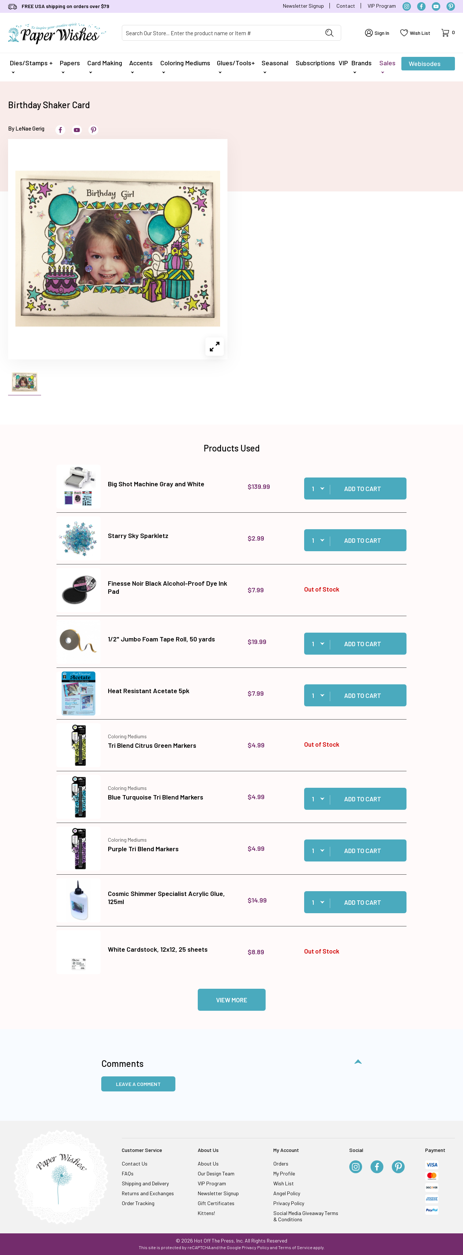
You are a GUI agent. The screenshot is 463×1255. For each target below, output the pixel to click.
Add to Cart (362, 488)
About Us (208, 1163)
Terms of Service (295, 1247)
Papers (70, 66)
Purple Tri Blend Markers (143, 849)
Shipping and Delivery (145, 1183)
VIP (343, 63)
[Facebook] (421, 6)
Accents (141, 66)
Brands (361, 66)
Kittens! (206, 1213)
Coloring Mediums (185, 66)
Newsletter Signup (303, 6)
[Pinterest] (450, 6)
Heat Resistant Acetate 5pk (148, 691)
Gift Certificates (216, 1203)
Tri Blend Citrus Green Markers (152, 745)
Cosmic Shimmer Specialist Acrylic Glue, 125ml (166, 897)
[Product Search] (220, 32)
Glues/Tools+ (236, 66)
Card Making (104, 66)
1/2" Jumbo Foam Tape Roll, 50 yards (161, 639)
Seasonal (275, 66)
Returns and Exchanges (148, 1193)
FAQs (128, 1173)
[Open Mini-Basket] (448, 33)
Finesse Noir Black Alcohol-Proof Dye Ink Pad (167, 587)
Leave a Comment (138, 1084)
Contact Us (134, 1163)
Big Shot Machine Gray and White (156, 484)
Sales (387, 66)
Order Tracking (138, 1203)
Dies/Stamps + (31, 66)
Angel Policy (286, 1193)
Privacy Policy (288, 1203)
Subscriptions (315, 63)
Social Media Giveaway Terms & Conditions (305, 1216)
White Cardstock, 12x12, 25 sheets (158, 949)
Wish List (283, 1183)
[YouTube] (436, 6)
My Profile (284, 1173)
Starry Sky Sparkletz (138, 535)
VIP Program (382, 6)
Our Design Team (216, 1173)
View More (231, 999)
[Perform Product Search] (329, 32)
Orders (280, 1163)
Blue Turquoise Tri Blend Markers (155, 797)
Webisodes (425, 64)
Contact (345, 6)
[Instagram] (406, 6)
